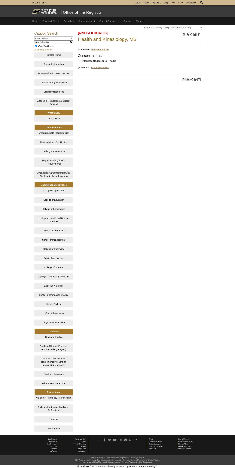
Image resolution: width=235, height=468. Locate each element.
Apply (138, 2)
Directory (83, 446)
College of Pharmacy (53, 249)
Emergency (191, 2)
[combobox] (173, 27)
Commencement (86, 21)
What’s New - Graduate (53, 383)
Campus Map (81, 449)
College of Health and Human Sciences (53, 220)
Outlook (54, 449)
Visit (173, 2)
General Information (54, 64)
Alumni (140, 21)
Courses (54, 419)
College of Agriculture (53, 190)
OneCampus (52, 439)
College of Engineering (53, 209)
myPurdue (53, 451)
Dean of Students (184, 439)
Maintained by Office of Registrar (149, 460)
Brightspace (53, 441)
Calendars (69, 21)
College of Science (53, 267)
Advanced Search (43, 49)
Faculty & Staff (51, 21)
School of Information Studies (53, 295)
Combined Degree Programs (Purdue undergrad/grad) (53, 347)
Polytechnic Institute (54, 258)
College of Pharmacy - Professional (53, 397)
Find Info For (39, 2)
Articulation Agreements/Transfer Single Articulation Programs (53, 174)
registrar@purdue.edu (144, 462)
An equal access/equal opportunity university (106, 460)
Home (35, 21)
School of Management (53, 239)
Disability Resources (54, 91)
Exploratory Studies (54, 285)
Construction (81, 451)
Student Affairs (183, 444)
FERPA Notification (184, 446)
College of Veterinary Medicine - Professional (54, 408)
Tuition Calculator (155, 444)
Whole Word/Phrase (46, 46)
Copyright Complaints (130, 460)
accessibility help (92, 462)
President (156, 2)
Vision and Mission (184, 449)
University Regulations (185, 441)
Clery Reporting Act (155, 441)
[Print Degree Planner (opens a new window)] (183, 34)
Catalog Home (54, 55)
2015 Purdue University (83, 460)
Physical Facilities (80, 444)
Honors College (53, 304)
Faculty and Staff (80, 439)
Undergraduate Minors (54, 151)
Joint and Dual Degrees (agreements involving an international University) (53, 361)
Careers (83, 441)
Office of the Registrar (83, 12)
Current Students (109, 21)
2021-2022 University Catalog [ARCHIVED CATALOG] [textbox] (167, 27)
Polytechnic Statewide (54, 322)
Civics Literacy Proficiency (54, 82)
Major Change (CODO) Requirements (53, 162)
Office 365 (53, 446)
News (146, 2)
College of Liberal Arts (54, 230)
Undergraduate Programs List (53, 133)
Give (180, 2)
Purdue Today (52, 444)
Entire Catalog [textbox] (41, 38)
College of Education (53, 200)
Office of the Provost (54, 313)
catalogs (84, 466)
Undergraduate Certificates (53, 142)
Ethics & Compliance (156, 446)
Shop (166, 2)
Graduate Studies (53, 337)
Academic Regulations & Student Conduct (53, 102)
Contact (127, 21)
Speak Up (152, 449)
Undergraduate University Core (53, 73)
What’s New (54, 118)
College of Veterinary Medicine (54, 276)
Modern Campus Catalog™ (143, 466)
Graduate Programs (54, 374)
